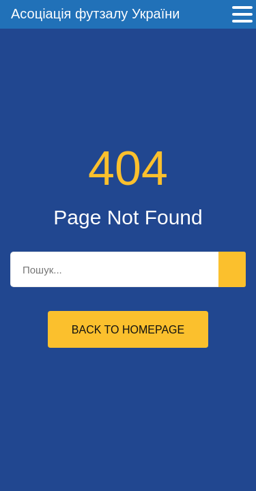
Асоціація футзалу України (95, 13)
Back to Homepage (128, 330)
